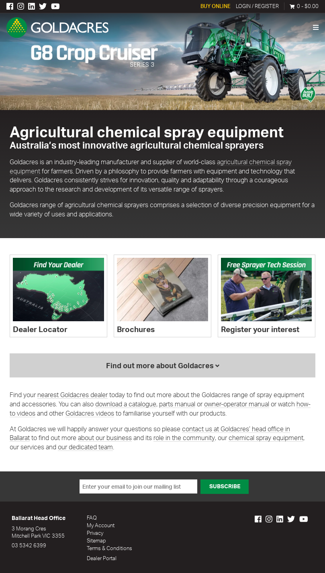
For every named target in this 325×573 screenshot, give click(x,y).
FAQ (92, 518)
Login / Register (257, 6)
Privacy (95, 533)
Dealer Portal (102, 558)
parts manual (177, 405)
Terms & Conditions (109, 547)
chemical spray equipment (265, 438)
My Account (100, 525)
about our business (105, 438)
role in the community (184, 438)
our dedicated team (74, 448)
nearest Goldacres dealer (72, 396)
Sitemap (96, 540)
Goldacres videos (89, 414)
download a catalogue (125, 405)
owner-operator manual (236, 405)
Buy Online (215, 6)
